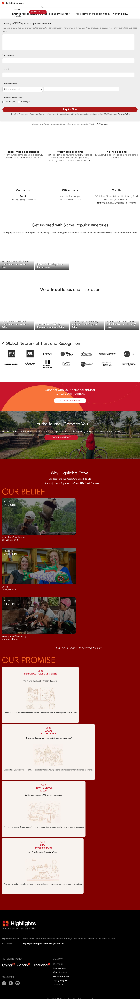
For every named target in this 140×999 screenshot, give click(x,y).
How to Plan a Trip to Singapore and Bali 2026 (50, 325)
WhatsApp (10, 102)
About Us (17, 23)
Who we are (58, 964)
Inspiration (18, 16)
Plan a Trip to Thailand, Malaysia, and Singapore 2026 (85, 324)
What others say (60, 972)
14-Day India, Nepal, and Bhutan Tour (50, 265)
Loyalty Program (60, 981)
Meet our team (59, 968)
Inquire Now (70, 109)
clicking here (101, 124)
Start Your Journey (38, 12)
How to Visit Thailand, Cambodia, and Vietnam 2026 (15, 324)
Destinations (19, 3)
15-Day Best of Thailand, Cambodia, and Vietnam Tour (15, 264)
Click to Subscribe (61, 437)
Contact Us (58, 985)
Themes (17, 10)
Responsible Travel (61, 977)
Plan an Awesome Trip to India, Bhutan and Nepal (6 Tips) (121, 324)
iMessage (25, 102)
